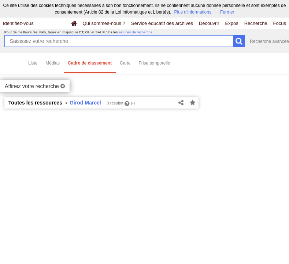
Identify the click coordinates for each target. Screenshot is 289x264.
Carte (125, 63)
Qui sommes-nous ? (104, 23)
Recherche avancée (269, 41)
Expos (231, 23)
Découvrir (209, 23)
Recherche (255, 23)
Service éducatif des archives (162, 23)
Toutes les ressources (35, 103)
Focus (279, 23)
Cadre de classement (90, 63)
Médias (52, 63)
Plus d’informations (192, 12)
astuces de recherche (135, 32)
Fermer (227, 12)
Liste (32, 63)
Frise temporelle (154, 63)
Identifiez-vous (18, 23)
